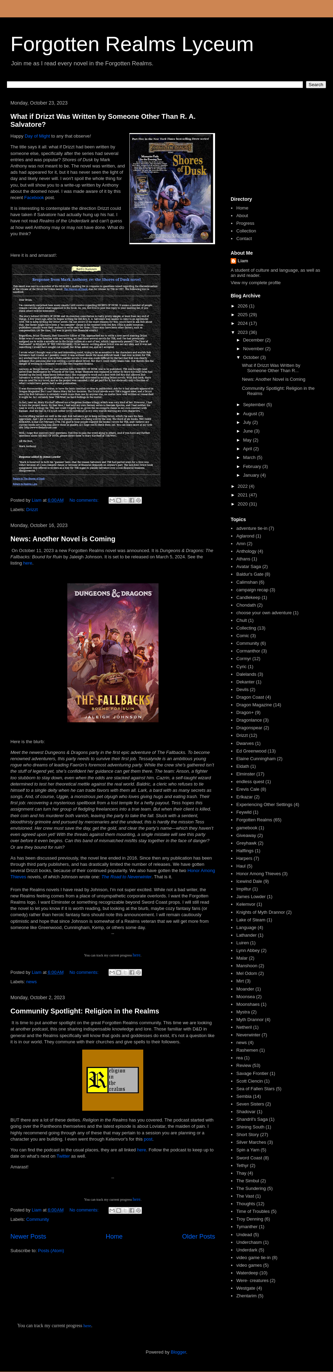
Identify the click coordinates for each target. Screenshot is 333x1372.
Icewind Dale (249, 881)
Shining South (250, 1126)
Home (114, 1236)
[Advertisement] (276, 145)
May (248, 440)
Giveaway (246, 835)
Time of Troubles (253, 1211)
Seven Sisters (250, 1104)
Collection (246, 230)
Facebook (34, 197)
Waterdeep (247, 1272)
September (254, 404)
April (248, 448)
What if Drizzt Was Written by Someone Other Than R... (271, 368)
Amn (241, 543)
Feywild (243, 812)
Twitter (64, 1156)
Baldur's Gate (249, 574)
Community (37, 1219)
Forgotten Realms (254, 819)
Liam (243, 260)
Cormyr (243, 658)
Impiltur (243, 889)
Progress (245, 223)
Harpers (244, 858)
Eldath (242, 766)
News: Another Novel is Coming (63, 539)
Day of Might (37, 136)
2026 (243, 306)
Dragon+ (245, 712)
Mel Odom (246, 973)
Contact (244, 238)
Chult (241, 620)
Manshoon (246, 965)
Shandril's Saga (252, 1119)
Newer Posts (28, 1236)
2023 (243, 332)
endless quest (250, 781)
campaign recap (252, 589)
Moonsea (245, 996)
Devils (242, 689)
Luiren (242, 942)
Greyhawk (246, 843)
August (250, 413)
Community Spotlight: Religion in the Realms (84, 1011)
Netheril (244, 1027)
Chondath (246, 605)
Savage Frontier (252, 1073)
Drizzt (32, 509)
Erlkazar (244, 796)
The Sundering (251, 1188)
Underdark (246, 1249)
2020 (243, 504)
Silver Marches (251, 1142)
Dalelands (246, 674)
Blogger (178, 1352)
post (148, 1139)
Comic (242, 635)
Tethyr (242, 1165)
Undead (244, 1234)
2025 (243, 314)
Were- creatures (252, 1280)
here (27, 563)
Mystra (243, 1011)
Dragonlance (249, 720)
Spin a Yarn (247, 1149)
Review (243, 1065)
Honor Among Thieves (258, 873)
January (252, 475)
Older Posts (198, 1236)
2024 (243, 323)
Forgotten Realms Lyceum (132, 44)
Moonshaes (247, 1004)
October (252, 357)
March (250, 457)
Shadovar (246, 1111)
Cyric (241, 666)
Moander (245, 989)
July (248, 422)
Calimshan (246, 582)
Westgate (245, 1288)
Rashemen (247, 1050)
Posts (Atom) (51, 1250)
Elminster (245, 774)
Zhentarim (246, 1295)
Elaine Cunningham (255, 758)
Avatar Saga (248, 566)
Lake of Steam (250, 919)
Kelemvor (245, 904)
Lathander (246, 935)
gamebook (246, 827)
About (242, 215)
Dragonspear (249, 727)
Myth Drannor (250, 1019)
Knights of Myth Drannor (260, 912)
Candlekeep (248, 597)
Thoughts (245, 1203)
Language (246, 927)
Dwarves (245, 743)
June (248, 431)
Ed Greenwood (251, 751)
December (254, 340)
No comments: (84, 500)
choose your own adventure (264, 612)
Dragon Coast (250, 697)
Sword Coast (249, 1157)
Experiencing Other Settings (264, 804)
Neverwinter (248, 1034)
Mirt (240, 981)
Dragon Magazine (254, 704)
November (254, 348)
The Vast (245, 1196)
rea (239, 1057)
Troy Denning (249, 1219)
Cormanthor (248, 651)
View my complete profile (256, 282)
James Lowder (251, 896)
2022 (243, 486)
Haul (241, 866)
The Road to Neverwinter (126, 876)
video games (249, 1265)
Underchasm (249, 1242)
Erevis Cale (247, 789)
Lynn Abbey (247, 950)
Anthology (246, 551)
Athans (243, 558)
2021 (243, 495)
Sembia (243, 1096)
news (31, 981)
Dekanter (245, 681)
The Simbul (247, 1180)
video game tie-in (253, 1257)
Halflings (245, 850)
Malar (242, 958)
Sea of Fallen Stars (255, 1088)
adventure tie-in (251, 528)
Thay (241, 1173)
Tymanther (246, 1226)
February (253, 466)
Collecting (246, 628)
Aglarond (245, 536)
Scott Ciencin (249, 1081)
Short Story (247, 1134)
